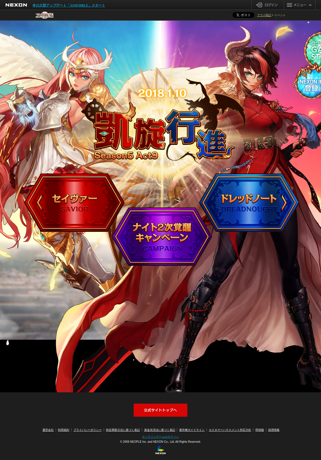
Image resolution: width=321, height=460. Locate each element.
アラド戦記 (264, 15)
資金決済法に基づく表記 (159, 429)
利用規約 (63, 429)
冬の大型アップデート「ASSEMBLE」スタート (68, 5)
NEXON (16, 5)
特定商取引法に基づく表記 (123, 429)
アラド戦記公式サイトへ (160, 410)
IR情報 (259, 429)
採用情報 (273, 429)
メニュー (299, 5)
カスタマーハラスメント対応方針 (230, 429)
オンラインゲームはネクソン (160, 436)
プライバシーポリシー (87, 429)
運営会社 (48, 429)
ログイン (268, 5)
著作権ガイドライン (192, 429)
